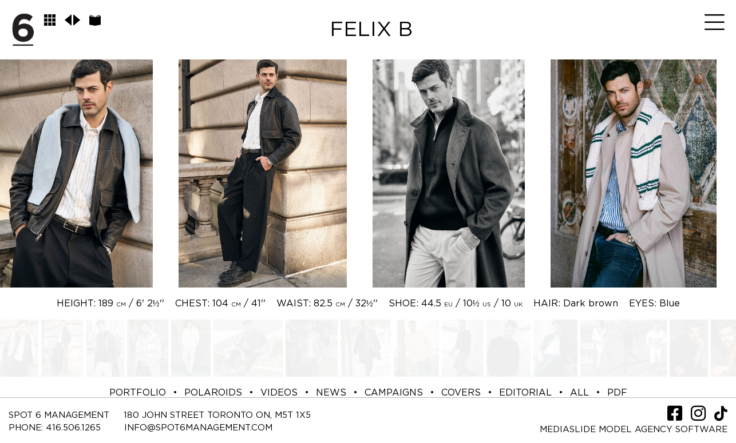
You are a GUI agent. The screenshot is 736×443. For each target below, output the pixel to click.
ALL (579, 392)
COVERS (461, 392)
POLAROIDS (213, 392)
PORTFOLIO (137, 392)
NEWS (331, 392)
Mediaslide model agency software (633, 429)
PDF (617, 392)
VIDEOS (279, 392)
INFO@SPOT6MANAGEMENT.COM (198, 428)
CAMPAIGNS (394, 392)
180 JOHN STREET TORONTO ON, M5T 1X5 (217, 415)
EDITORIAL (525, 392)
